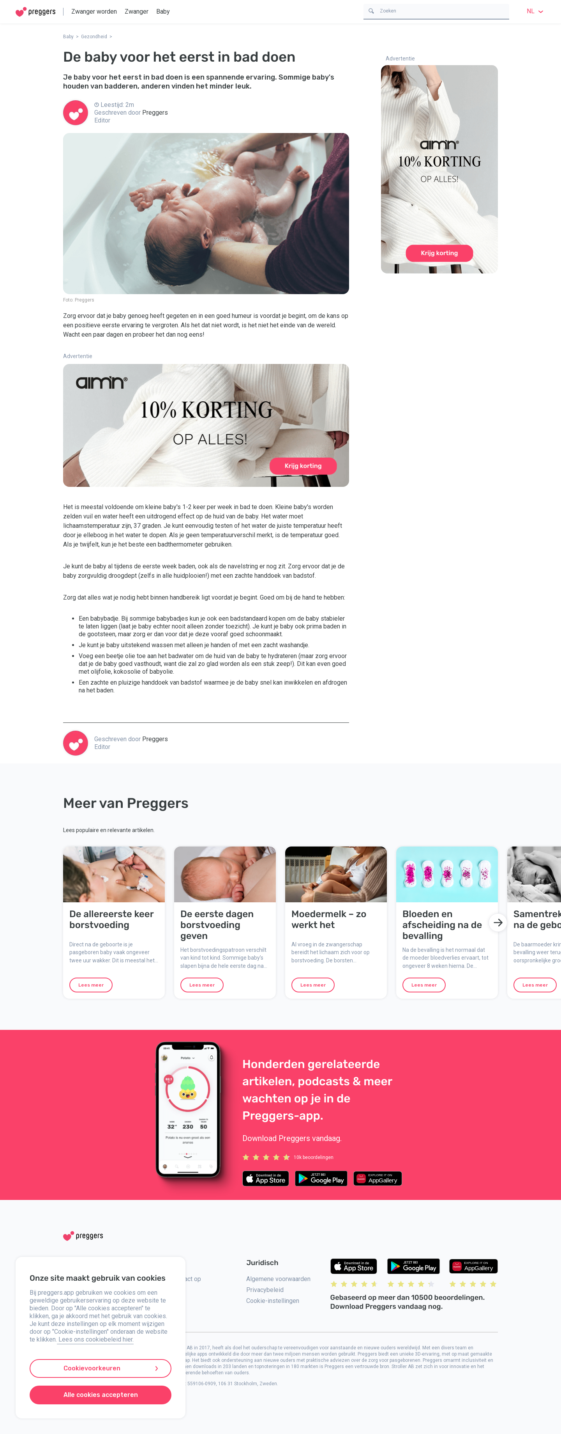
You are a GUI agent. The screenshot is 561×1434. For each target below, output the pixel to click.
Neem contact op (178, 1279)
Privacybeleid (265, 1290)
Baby (163, 11)
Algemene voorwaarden (278, 1279)
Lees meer (91, 985)
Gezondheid (94, 36)
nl (536, 11)
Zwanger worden (94, 11)
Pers (161, 1313)
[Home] (35, 12)
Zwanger (136, 11)
